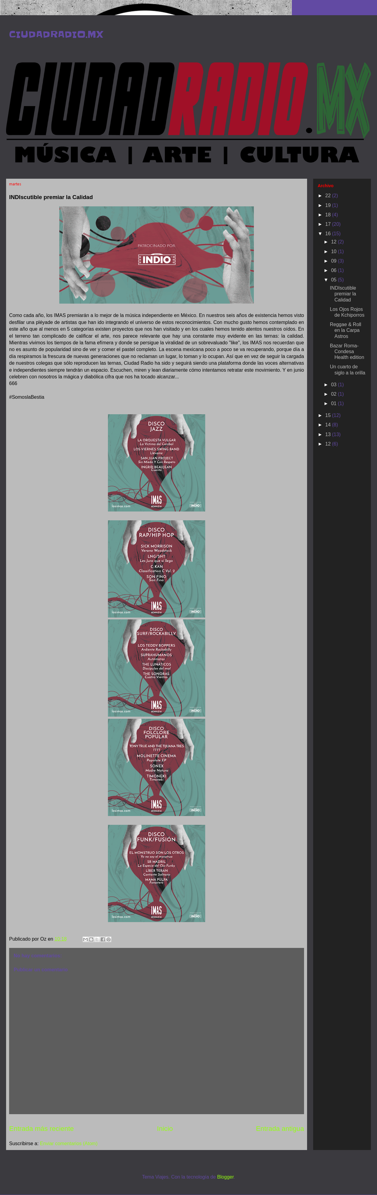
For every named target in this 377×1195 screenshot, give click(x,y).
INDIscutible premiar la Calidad (343, 293)
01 (334, 403)
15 (328, 415)
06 (334, 270)
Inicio (165, 1128)
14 (328, 424)
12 (334, 241)
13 (328, 434)
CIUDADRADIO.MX (56, 34)
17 (328, 224)
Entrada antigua (280, 1128)
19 (328, 205)
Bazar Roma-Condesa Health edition (347, 351)
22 (328, 195)
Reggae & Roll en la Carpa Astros (345, 330)
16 (328, 233)
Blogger (225, 1177)
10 (334, 251)
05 (334, 279)
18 (328, 214)
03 (334, 384)
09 (334, 260)
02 (334, 394)
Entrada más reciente (41, 1128)
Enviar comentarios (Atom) (68, 1143)
